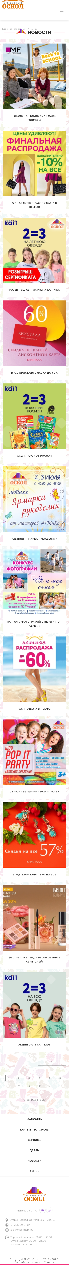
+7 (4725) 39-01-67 (20, 1224)
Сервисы (34, 1140)
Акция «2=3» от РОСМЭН (34, 455)
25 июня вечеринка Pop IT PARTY (34, 791)
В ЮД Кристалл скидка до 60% (34, 372)
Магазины (34, 1119)
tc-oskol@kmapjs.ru (21, 1229)
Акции (34, 1171)
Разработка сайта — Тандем (34, 1262)
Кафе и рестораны (34, 1129)
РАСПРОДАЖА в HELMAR (34, 708)
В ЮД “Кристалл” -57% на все (34, 874)
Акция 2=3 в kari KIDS (34, 1044)
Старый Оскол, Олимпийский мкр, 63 (32, 1219)
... (50, 1085)
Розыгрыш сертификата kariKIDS (34, 289)
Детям (34, 1150)
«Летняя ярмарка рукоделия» (34, 538)
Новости (35, 1160)
